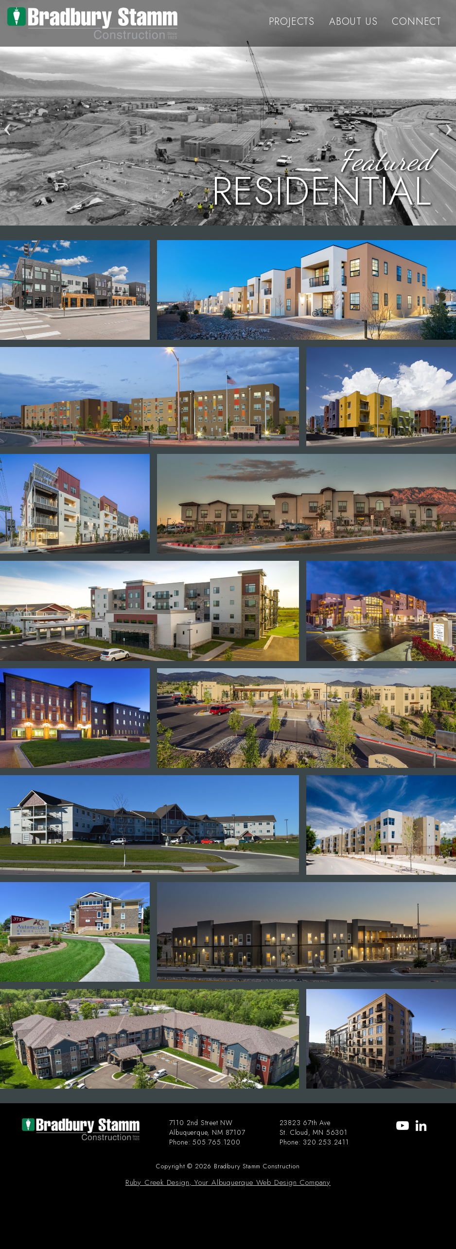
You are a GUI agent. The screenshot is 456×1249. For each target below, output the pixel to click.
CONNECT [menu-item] (416, 22)
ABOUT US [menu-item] (353, 22)
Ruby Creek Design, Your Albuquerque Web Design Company (228, 1182)
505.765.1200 (217, 1142)
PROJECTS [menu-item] (292, 22)
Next (449, 113)
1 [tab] (206, 216)
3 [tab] (235, 216)
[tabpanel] (228, 113)
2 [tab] (221, 216)
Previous (7, 113)
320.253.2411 (326, 1142)
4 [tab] (250, 216)
